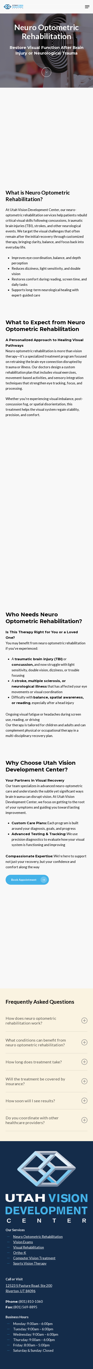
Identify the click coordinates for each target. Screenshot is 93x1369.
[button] (87, 7)
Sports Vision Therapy (29, 1263)
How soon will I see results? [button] (46, 1101)
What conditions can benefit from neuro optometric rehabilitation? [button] (46, 1042)
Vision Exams (23, 1242)
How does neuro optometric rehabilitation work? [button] (46, 1020)
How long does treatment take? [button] (46, 1062)
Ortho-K (19, 1253)
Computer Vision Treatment (34, 1258)
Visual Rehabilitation (28, 1247)
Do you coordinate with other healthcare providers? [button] (46, 1120)
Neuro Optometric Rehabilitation (38, 1237)
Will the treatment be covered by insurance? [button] (46, 1081)
